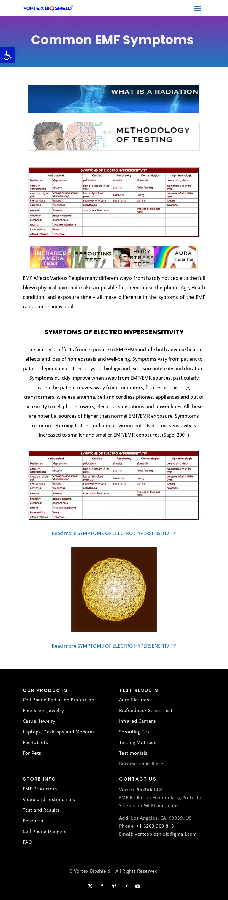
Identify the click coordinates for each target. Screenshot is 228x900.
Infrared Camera (137, 721)
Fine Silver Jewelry (43, 710)
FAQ (27, 842)
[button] (7, 55)
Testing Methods (137, 742)
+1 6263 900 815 (155, 826)
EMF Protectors (40, 789)
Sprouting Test (135, 732)
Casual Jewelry (39, 721)
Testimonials (133, 753)
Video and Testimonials (49, 799)
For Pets (32, 753)
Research (33, 821)
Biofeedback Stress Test (146, 710)
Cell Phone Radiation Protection (58, 700)
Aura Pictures (134, 700)
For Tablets (35, 742)
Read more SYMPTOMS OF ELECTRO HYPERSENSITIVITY (114, 533)
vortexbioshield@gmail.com (166, 834)
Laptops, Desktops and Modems (59, 732)
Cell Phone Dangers (44, 831)
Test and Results (41, 810)
